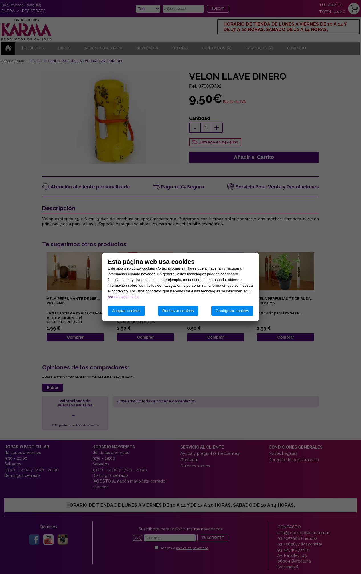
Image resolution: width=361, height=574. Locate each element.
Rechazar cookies (178, 310)
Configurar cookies (232, 310)
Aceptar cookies (126, 310)
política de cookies (123, 297)
